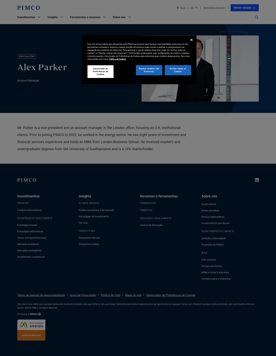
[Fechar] (191, 40)
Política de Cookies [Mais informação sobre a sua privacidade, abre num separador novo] (117, 59)
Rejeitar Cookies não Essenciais (149, 70)
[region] (139, 60)
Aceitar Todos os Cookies (178, 70)
